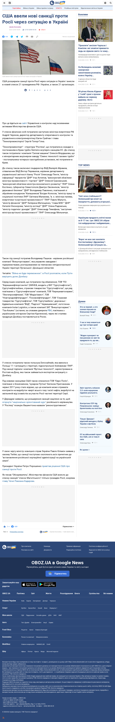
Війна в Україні (28, 8)
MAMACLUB (41, 644)
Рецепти (24, 630)
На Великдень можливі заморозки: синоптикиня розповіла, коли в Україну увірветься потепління (89, 71)
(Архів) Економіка (15, 27)
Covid (48, 644)
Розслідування (66, 593)
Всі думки (84, 450)
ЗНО (54, 615)
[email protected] (29, 706)
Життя (48, 593)
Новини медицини (27, 644)
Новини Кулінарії (41, 630)
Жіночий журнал (52, 651)
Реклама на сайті (27, 550)
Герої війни (16, 8)
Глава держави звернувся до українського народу (94, 206)
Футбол (23, 608)
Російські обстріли (71, 8)
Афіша (23, 651)
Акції (45, 622)
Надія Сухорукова (86, 344)
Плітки (30, 651)
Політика (21, 593)
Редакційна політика (16, 532)
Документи (48, 550)
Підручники (30, 615)
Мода (43, 651)
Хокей (40, 608)
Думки (81, 301)
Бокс (45, 608)
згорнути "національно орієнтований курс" (24, 402)
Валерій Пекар (84, 315)
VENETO (59, 8)
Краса (36, 651)
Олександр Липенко (86, 427)
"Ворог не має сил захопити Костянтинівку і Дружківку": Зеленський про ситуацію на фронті (92, 242)
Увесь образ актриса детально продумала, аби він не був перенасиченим (90, 106)
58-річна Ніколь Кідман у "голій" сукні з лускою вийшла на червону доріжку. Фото (89, 95)
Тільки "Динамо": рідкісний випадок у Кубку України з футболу (91, 421)
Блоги (77, 593)
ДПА (49, 615)
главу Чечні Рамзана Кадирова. (18, 481)
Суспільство (94, 593)
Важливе (83, 14)
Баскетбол (32, 608)
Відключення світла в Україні (92, 8)
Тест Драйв (25, 622)
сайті (24, 123)
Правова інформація (73, 546)
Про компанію (26, 546)
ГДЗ (22, 615)
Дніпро (45, 601)
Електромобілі (36, 622)
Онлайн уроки (41, 615)
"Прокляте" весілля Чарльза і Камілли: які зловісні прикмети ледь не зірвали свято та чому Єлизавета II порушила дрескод (93, 48)
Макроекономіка (42, 637)
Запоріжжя (37, 601)
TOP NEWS (84, 165)
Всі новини (108, 593)
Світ (33, 593)
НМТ (60, 615)
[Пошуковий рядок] (111, 3)
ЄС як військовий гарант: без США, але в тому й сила (91, 436)
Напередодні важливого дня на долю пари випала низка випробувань (94, 56)
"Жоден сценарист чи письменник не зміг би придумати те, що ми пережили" (90, 338)
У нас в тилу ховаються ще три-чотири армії (90, 323)
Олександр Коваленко (87, 412)
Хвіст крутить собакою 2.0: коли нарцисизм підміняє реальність (90, 390)
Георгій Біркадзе (85, 396)
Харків (28, 601)
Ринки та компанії (27, 637)
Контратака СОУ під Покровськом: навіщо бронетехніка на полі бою (91, 405)
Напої (31, 630)
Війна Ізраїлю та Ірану (45, 8)
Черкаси (53, 601)
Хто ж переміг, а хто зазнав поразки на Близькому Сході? (89, 309)
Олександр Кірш (85, 443)
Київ (22, 601)
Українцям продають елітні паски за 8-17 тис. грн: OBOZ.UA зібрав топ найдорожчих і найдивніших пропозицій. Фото (94, 220)
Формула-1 (53, 608)
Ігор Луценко (84, 328)
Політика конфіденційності (98, 546)
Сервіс (51, 622)
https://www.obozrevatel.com (78, 662)
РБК (50, 310)
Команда (47, 546)
